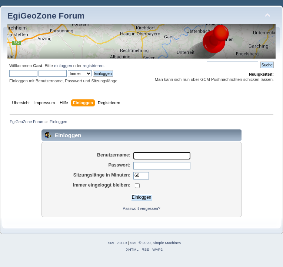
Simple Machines (167, 243)
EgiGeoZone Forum (45, 15)
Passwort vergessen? (141, 208)
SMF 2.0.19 (117, 243)
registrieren (93, 65)
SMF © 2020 (140, 243)
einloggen (63, 65)
